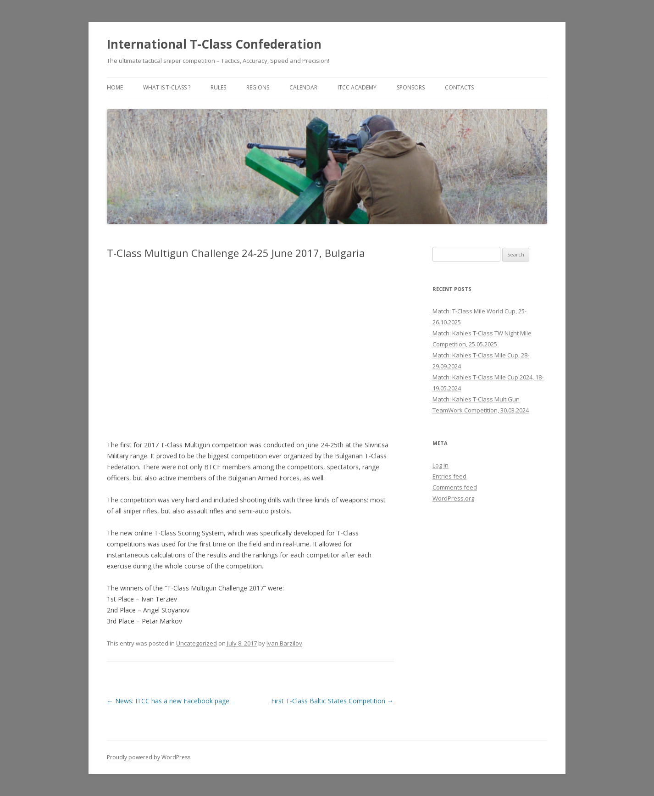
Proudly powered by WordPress (148, 757)
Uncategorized (196, 643)
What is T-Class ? (166, 87)
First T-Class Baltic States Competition (332, 700)
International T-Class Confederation (214, 44)
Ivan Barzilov (284, 643)
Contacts (459, 87)
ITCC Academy (357, 87)
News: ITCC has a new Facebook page (168, 700)
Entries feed (449, 476)
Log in (440, 465)
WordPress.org (453, 498)
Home (115, 87)
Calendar (303, 87)
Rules (218, 87)
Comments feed (454, 487)
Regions (257, 87)
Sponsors (411, 87)
